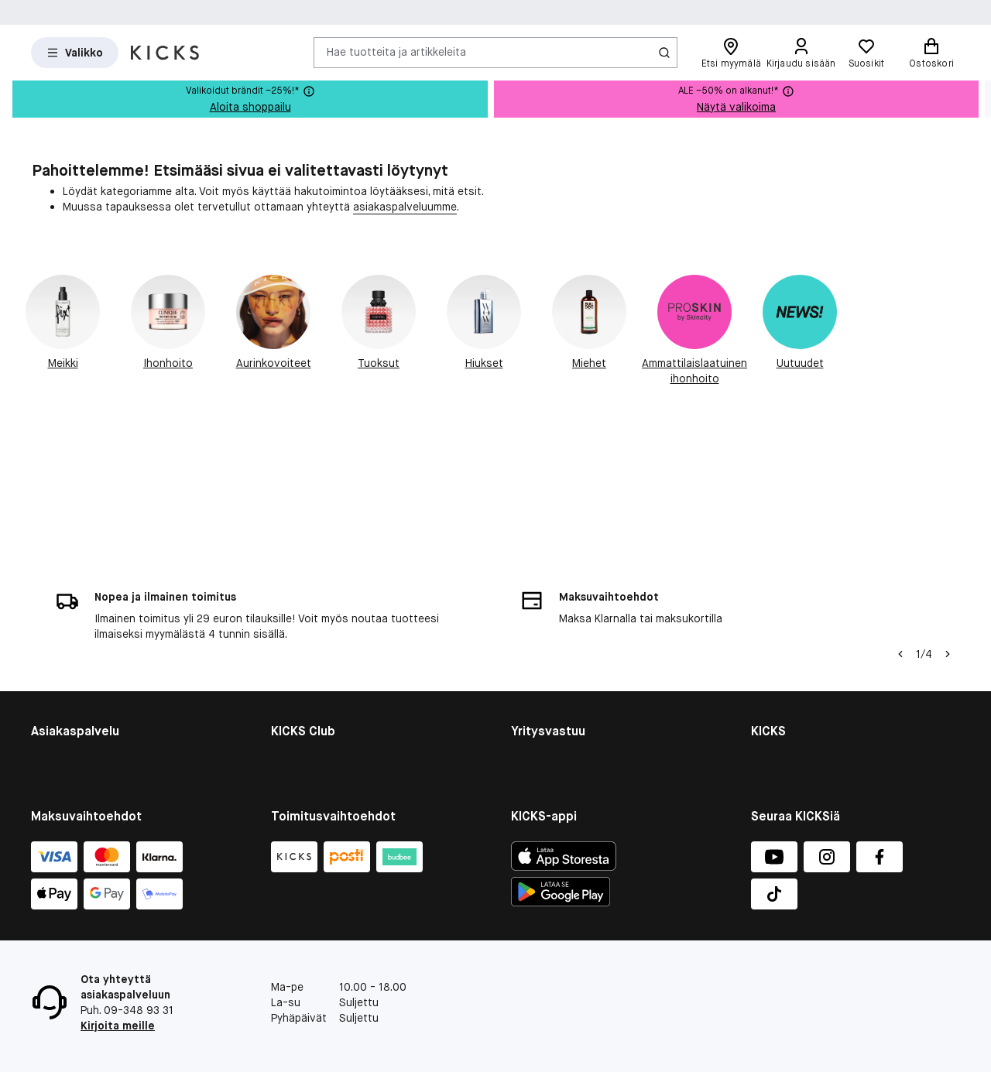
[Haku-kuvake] (664, 52)
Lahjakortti (58, 673)
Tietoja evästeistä (78, 652)
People (528, 652)
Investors (776, 632)
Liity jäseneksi (306, 673)
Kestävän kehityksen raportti (584, 632)
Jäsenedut (297, 632)
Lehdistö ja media (795, 713)
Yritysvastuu (542, 612)
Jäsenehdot (301, 652)
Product (531, 693)
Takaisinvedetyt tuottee (92, 693)
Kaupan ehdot (66, 632)
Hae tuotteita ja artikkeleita (396, 52)
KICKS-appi (779, 753)
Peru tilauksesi (68, 713)
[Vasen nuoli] (900, 507)
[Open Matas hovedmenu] (74, 52)
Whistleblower (787, 652)
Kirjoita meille (118, 1026)
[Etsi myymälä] (731, 52)
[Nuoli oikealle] (947, 507)
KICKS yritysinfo (791, 612)
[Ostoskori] (931, 52)
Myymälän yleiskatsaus (808, 673)
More (524, 713)
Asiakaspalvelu (68, 612)
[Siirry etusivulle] (165, 52)
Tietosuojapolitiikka (800, 733)
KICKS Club (298, 612)
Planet (527, 673)
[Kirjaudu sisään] (800, 52)
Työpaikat (776, 693)
